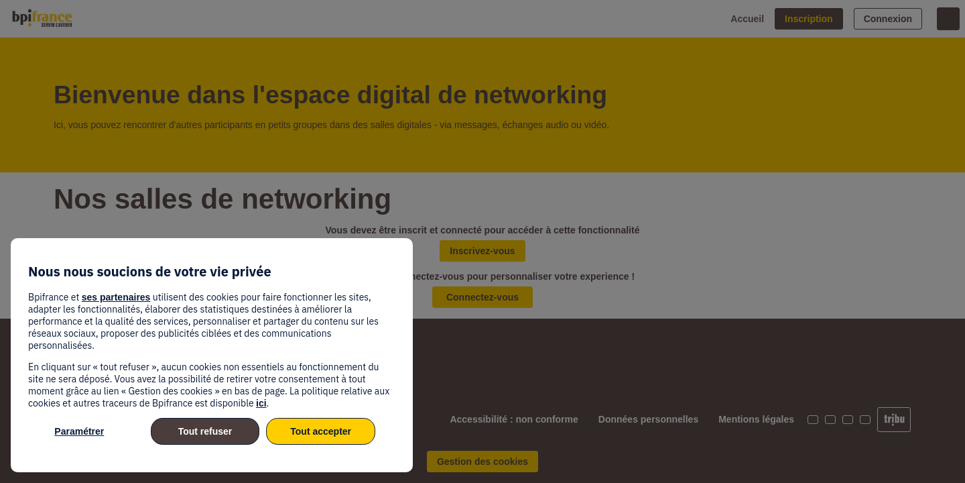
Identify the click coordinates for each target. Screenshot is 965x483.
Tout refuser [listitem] (205, 431)
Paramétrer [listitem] (79, 431)
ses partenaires (116, 297)
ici (261, 403)
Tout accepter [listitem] (320, 431)
